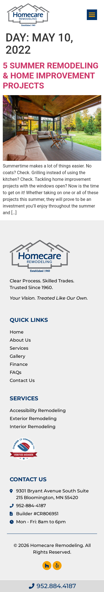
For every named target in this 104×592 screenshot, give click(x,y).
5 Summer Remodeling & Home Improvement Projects (50, 75)
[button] (92, 14)
